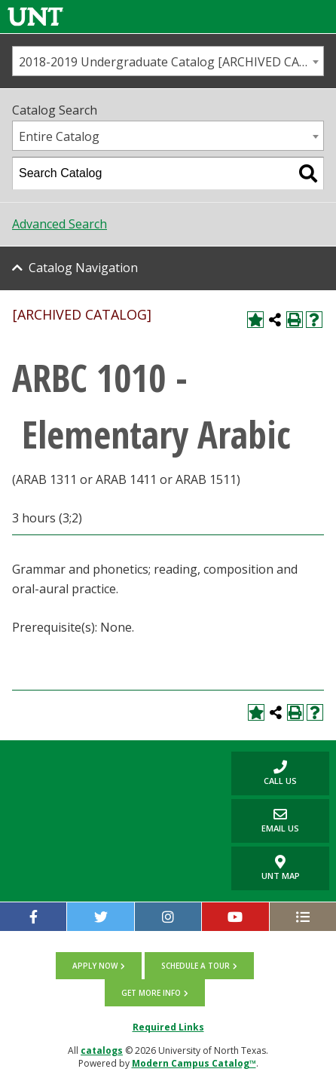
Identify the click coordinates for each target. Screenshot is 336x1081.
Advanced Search (59, 224)
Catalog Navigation (83, 267)
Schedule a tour (195, 965)
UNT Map (280, 868)
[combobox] (168, 61)
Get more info (151, 993)
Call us (264, 773)
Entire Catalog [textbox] (59, 136)
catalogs (102, 1050)
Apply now (95, 965)
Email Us (265, 820)
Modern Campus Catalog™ (194, 1063)
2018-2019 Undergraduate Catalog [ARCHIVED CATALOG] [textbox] (171, 62)
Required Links (168, 1027)
